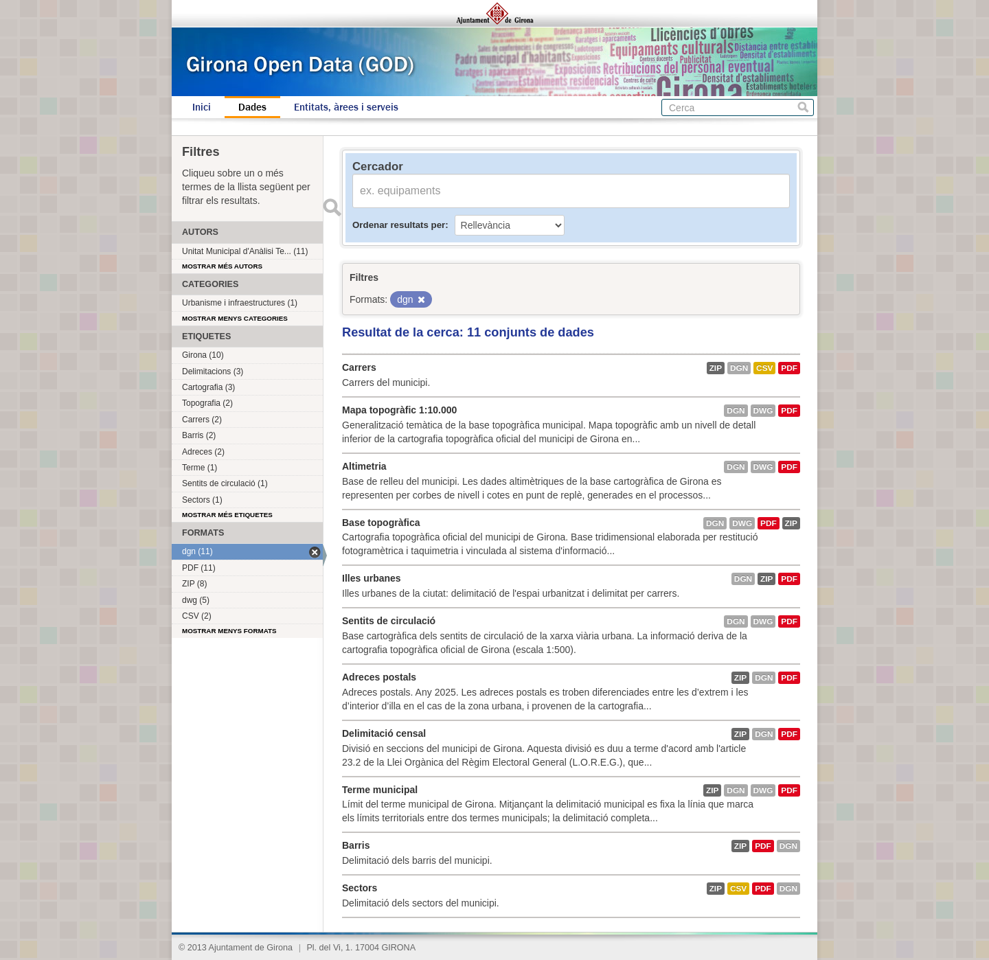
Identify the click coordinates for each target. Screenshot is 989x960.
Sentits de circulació (388, 620)
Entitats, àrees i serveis (346, 107)
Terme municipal (380, 789)
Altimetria (364, 466)
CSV (764, 368)
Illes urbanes (371, 578)
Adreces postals (379, 677)
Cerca (803, 107)
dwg (763, 410)
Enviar (331, 207)
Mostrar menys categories (235, 318)
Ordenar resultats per (398, 225)
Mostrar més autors (222, 266)
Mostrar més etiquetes (227, 514)
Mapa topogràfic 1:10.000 (399, 409)
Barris (356, 845)
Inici (201, 107)
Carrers (359, 367)
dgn (739, 368)
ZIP (715, 368)
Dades (252, 107)
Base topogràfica (381, 522)
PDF (789, 368)
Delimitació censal (384, 733)
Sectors (359, 887)
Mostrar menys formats (229, 631)
